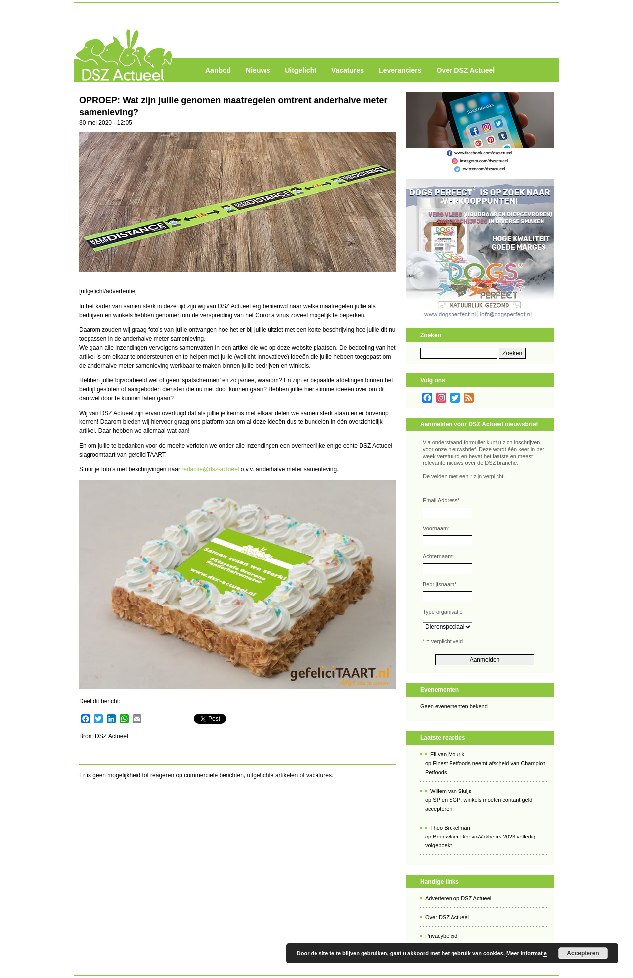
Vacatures (347, 70)
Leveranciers (400, 70)
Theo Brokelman (450, 828)
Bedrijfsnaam (439, 584)
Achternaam (438, 556)
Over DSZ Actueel (465, 70)
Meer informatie (526, 953)
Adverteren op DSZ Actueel (458, 898)
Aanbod (218, 70)
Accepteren (583, 953)
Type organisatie (443, 612)
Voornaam (436, 528)
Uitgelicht (300, 70)
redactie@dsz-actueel (210, 469)
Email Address (441, 500)
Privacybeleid (441, 936)
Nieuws (258, 70)
